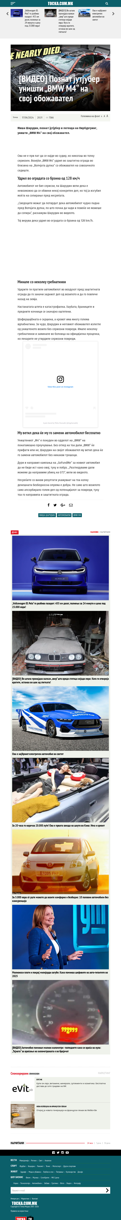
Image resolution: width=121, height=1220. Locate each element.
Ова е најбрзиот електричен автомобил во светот (99, 15)
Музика (35, 1169)
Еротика (55, 1174)
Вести (14, 1151)
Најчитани (17, 1134)
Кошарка (31, 1157)
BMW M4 (77, 516)
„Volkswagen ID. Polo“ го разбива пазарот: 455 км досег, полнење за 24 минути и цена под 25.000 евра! (32, 18)
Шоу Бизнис (17, 1168)
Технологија (25, 1174)
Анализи (48, 1151)
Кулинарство (71, 1163)
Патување (59, 1163)
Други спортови (69, 1157)
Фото (62, 1174)
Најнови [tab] (94, 533)
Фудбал (23, 1157)
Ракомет (40, 1157)
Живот (14, 1162)
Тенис (48, 1157)
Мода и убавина (35, 1163)
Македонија (24, 1151)
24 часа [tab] (90, 1134)
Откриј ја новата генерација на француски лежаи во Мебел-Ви (67, 1101)
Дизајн (80, 1163)
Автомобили (64, 516)
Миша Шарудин (47, 516)
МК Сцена (55, 1169)
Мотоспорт (57, 1157)
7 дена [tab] (98, 1134)
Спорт (14, 1157)
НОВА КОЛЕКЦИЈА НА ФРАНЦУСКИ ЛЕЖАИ (52, 1098)
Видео (69, 1174)
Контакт (35, 1190)
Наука (15, 1174)
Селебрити (45, 1169)
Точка (15, 117)
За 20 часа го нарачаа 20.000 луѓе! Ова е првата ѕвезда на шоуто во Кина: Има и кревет (52, 822)
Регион (34, 1151)
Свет (40, 1151)
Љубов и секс (48, 1163)
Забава (46, 1174)
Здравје (23, 1163)
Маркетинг (25, 1190)
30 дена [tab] (107, 1134)
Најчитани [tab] (105, 533)
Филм (28, 1169)
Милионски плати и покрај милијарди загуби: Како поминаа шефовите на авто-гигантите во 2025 (56, 968)
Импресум (15, 1190)
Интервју (77, 1174)
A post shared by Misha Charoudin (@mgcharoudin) (60, 423)
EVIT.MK (39, 1071)
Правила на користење (19, 1202)
